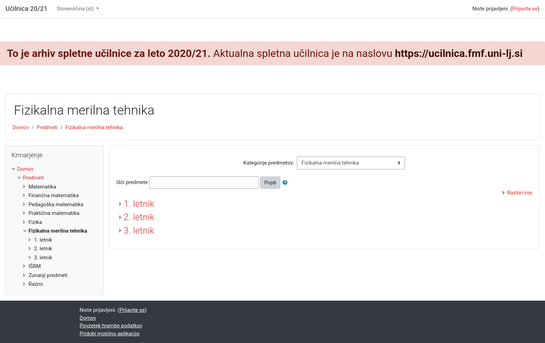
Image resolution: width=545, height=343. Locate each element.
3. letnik (139, 230)
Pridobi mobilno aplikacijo (109, 334)
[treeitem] (54, 169)
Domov (21, 127)
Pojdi (270, 182)
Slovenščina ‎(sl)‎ (76, 9)
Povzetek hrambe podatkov (111, 326)
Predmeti (46, 127)
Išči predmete (132, 182)
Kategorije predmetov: (268, 163)
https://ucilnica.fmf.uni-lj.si (458, 53)
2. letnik (139, 217)
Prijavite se (525, 9)
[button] (286, 182)
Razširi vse (519, 193)
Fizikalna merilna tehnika (94, 127)
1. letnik (139, 204)
